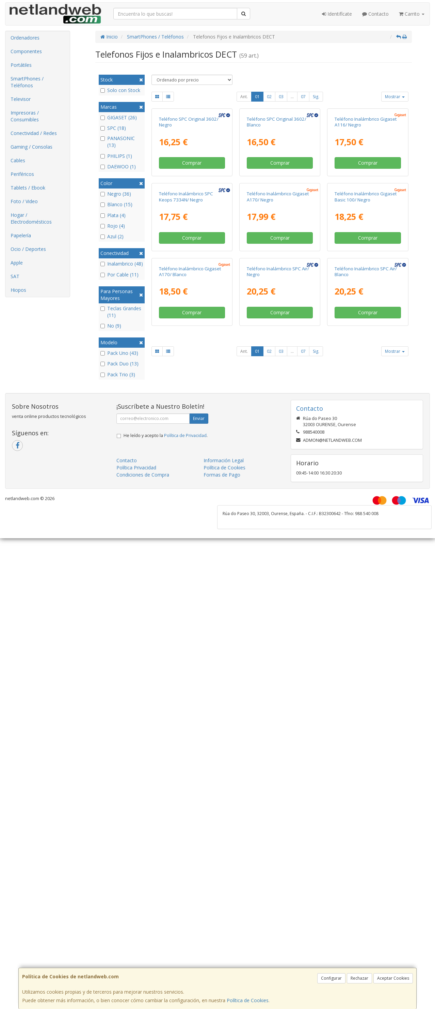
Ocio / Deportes (28, 249)
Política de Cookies (248, 1000)
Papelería (21, 235)
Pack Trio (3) (117, 374)
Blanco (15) (116, 204)
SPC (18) (113, 128)
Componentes (26, 51)
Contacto (375, 14)
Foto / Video (24, 201)
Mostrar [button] (395, 97)
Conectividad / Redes (34, 133)
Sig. (316, 97)
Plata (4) (113, 215)
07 (303, 97)
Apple (17, 262)
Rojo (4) (112, 226)
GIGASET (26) (118, 117)
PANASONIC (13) (117, 141)
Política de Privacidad (185, 594)
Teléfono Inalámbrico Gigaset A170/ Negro (278, 321)
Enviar (199, 577)
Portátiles (21, 65)
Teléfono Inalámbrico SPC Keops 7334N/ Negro (186, 321)
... (292, 97)
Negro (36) (115, 194)
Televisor (21, 99)
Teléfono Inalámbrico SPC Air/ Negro (278, 458)
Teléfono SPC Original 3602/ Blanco (276, 184)
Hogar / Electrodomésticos (31, 218)
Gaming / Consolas (31, 147)
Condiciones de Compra (142, 633)
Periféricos (22, 174)
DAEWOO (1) (118, 166)
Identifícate (337, 14)
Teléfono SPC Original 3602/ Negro (189, 184)
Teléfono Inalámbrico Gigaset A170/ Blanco (190, 458)
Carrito (411, 14)
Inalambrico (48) (121, 263)
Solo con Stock (120, 90)
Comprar (192, 225)
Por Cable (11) (119, 274)
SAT (15, 276)
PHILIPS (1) (116, 156)
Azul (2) (112, 236)
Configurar (331, 978)
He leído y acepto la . (166, 594)
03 (281, 97)
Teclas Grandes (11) (120, 311)
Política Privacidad (136, 626)
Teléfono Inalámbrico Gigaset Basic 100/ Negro (366, 321)
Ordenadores (25, 37)
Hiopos (18, 290)
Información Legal (224, 619)
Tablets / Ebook (28, 187)
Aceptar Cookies (393, 978)
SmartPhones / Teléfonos (27, 82)
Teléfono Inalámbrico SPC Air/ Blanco (366, 458)
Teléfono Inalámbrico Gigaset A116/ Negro (366, 184)
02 (269, 97)
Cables (18, 160)
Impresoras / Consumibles (25, 116)
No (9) (110, 325)
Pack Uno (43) (119, 353)
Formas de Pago (222, 633)
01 (257, 97)
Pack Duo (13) (119, 363)
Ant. (244, 97)
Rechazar (359, 978)
